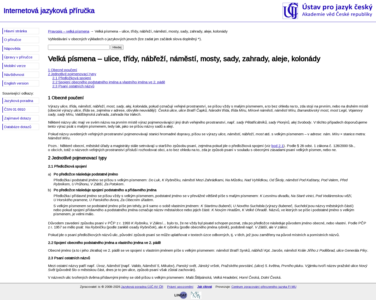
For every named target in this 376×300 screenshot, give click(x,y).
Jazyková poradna (18, 101)
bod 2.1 (277, 146)
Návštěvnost (14, 75)
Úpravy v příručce (18, 57)
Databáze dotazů (17, 127)
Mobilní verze (15, 66)
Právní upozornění (180, 287)
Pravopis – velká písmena (68, 31)
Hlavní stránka (15, 31)
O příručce (12, 40)
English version (16, 83)
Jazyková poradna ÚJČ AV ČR (142, 287)
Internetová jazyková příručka (48, 11)
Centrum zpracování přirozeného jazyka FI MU (263, 287)
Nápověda (12, 48)
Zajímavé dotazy (17, 118)
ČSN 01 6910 (14, 109)
